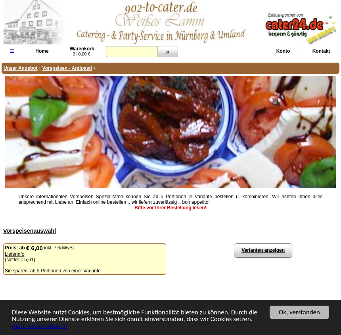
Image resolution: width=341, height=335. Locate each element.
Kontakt (321, 51)
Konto (283, 51)
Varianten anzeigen (263, 250)
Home (41, 51)
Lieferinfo (14, 254)
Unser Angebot (21, 68)
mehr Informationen (39, 326)
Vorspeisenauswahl (29, 231)
